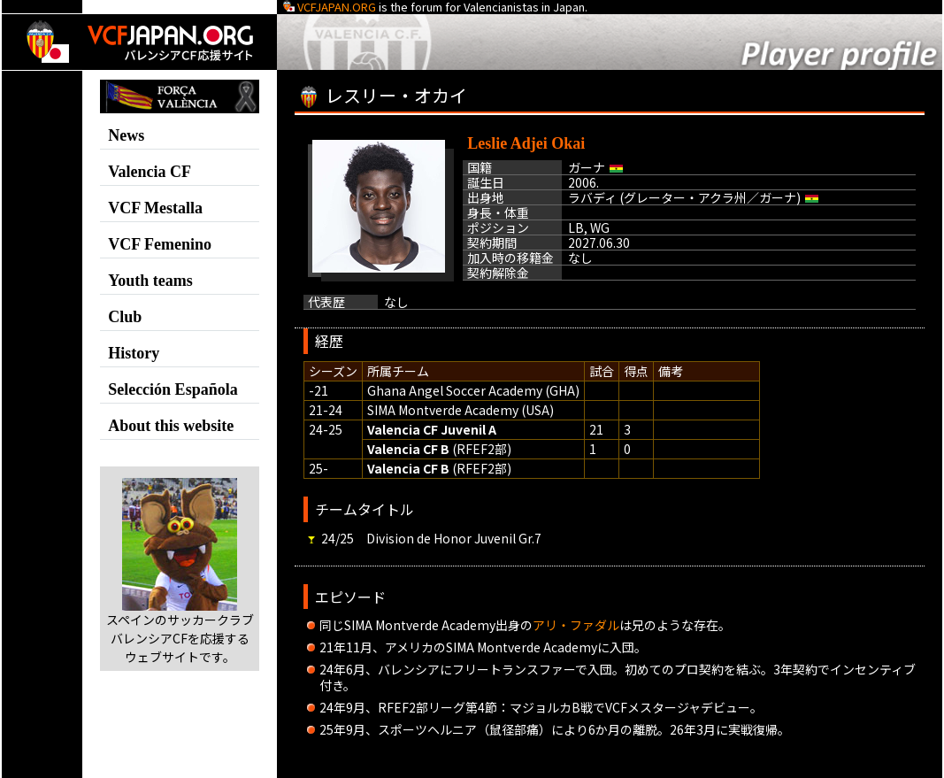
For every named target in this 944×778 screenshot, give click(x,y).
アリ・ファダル (576, 625)
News (126, 135)
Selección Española (173, 389)
